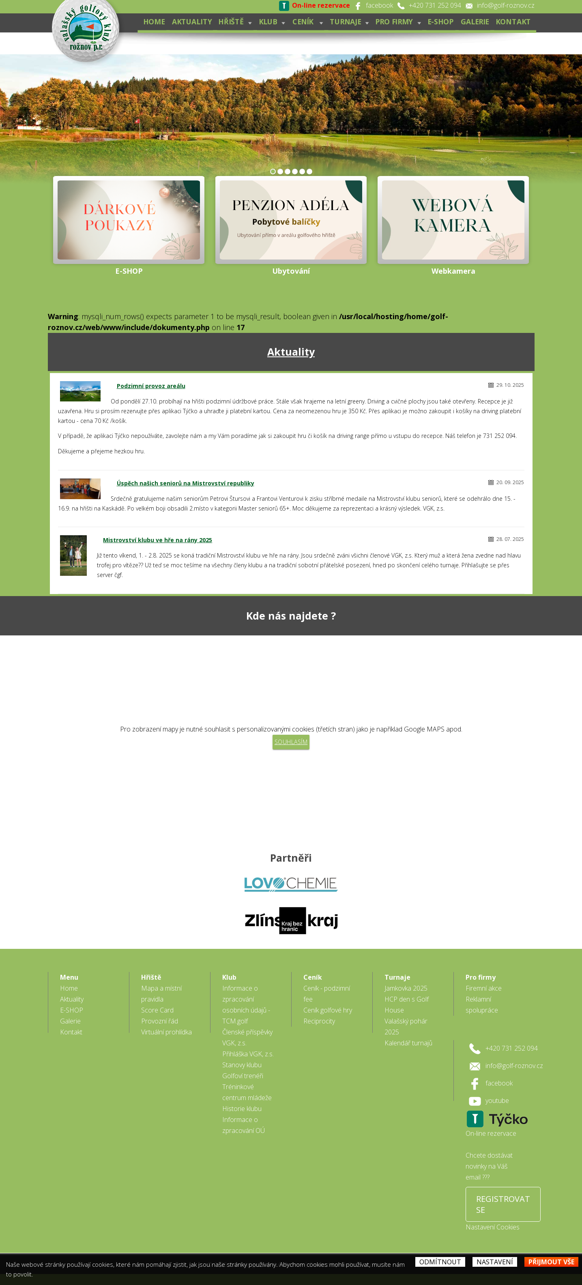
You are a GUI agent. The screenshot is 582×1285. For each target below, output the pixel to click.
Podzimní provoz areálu (151, 386)
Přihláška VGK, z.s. (248, 1053)
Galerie (474, 21)
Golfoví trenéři (242, 1075)
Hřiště (234, 21)
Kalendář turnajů (408, 1042)
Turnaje (348, 21)
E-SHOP (440, 21)
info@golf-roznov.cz (506, 5)
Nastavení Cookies (493, 1227)
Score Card (157, 1010)
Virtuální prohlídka (166, 1032)
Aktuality (190, 21)
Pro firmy (397, 21)
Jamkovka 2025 (405, 988)
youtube (497, 1100)
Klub (271, 21)
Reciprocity (319, 1021)
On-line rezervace (491, 1133)
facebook (379, 5)
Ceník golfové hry (327, 1010)
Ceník (306, 21)
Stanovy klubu (242, 1064)
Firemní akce (484, 988)
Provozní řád (159, 1021)
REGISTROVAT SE (503, 1204)
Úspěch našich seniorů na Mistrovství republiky (185, 483)
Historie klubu (242, 1108)
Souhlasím (291, 742)
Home (152, 21)
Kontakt (513, 21)
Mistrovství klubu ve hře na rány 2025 (157, 540)
